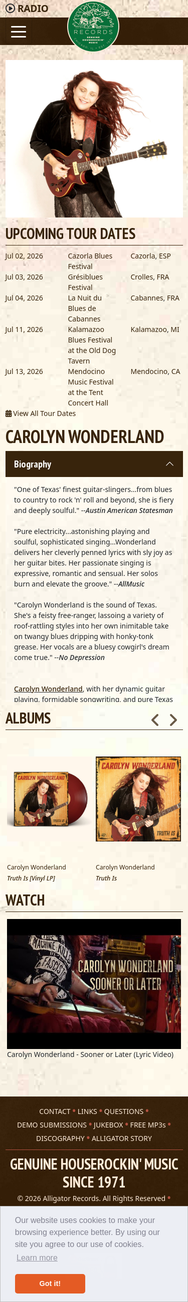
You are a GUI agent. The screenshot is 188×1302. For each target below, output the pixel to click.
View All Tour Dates (41, 413)
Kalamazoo (149, 329)
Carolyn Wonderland (48, 689)
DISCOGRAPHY (60, 1138)
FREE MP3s (148, 1125)
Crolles (142, 277)
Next (173, 717)
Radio (33, 8)
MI (174, 329)
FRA (163, 277)
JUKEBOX (108, 1125)
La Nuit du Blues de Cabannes (85, 308)
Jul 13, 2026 (24, 371)
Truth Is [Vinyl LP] (31, 878)
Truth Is (106, 878)
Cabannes (147, 297)
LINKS (87, 1111)
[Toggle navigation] (19, 30)
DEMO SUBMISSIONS (52, 1125)
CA (175, 371)
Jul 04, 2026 (24, 297)
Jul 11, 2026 (24, 329)
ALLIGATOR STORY (122, 1138)
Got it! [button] (50, 1284)
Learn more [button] (37, 1258)
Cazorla (143, 255)
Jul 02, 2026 (24, 255)
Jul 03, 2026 (24, 277)
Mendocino (149, 371)
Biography (32, 464)
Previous (155, 717)
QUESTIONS (123, 1111)
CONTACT (54, 1111)
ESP (165, 255)
